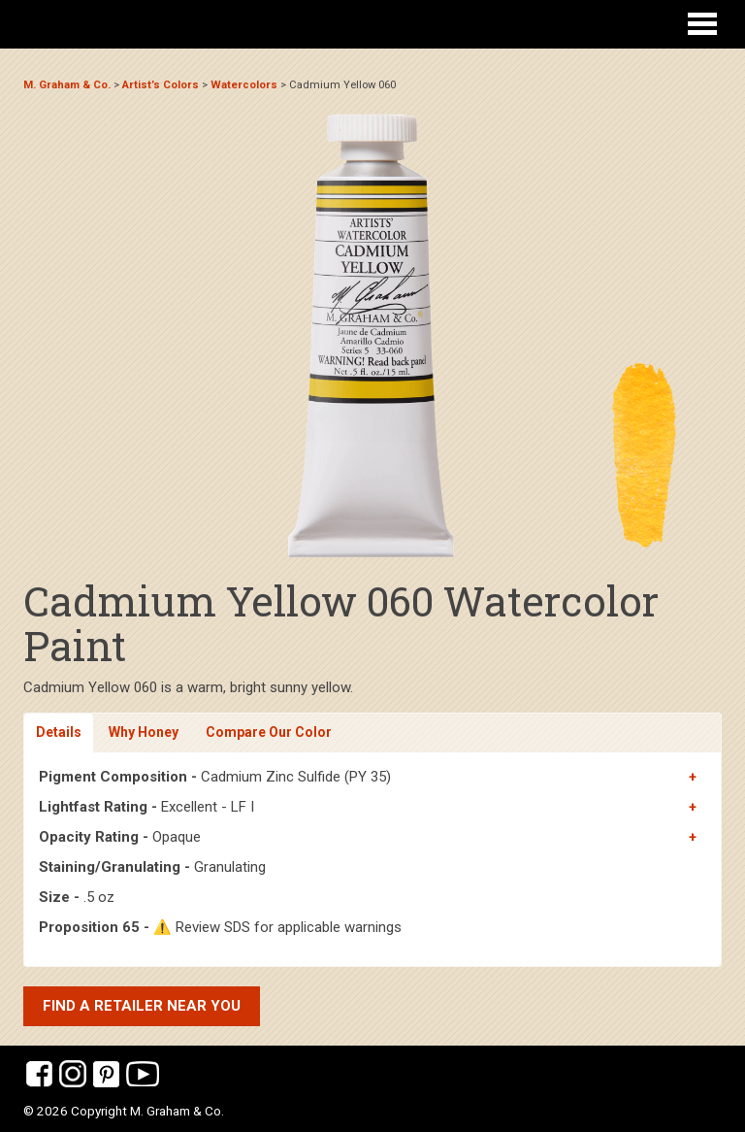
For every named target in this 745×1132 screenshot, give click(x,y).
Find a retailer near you (142, 1006)
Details (58, 732)
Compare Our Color (269, 732)
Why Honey (143, 732)
